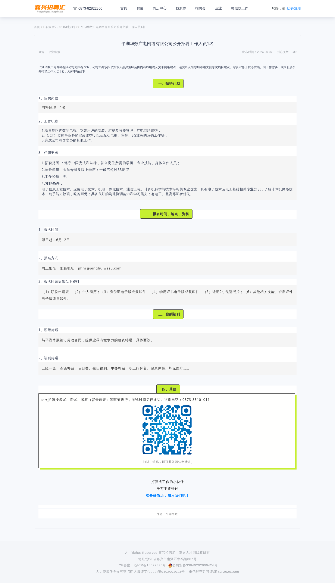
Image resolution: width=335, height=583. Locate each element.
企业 (218, 8)
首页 (123, 8)
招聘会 (200, 8)
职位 (140, 8)
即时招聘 (69, 27)
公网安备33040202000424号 (192, 565)
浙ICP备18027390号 (150, 565)
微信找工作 (239, 8)
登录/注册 (294, 8)
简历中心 (159, 8)
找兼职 (181, 8)
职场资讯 (51, 27)
